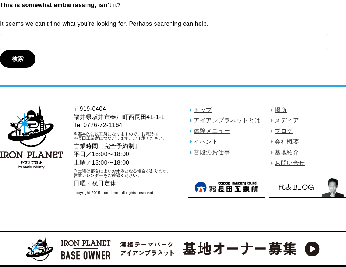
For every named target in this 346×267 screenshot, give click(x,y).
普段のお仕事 (212, 152)
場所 (281, 110)
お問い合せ (290, 163)
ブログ (284, 131)
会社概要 (287, 141)
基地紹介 (287, 152)
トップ (203, 110)
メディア (287, 120)
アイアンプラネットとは (227, 120)
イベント (206, 141)
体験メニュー (212, 131)
